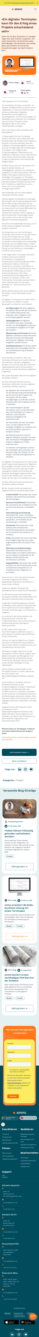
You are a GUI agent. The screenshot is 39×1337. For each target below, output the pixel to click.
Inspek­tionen (25, 1167)
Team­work (5, 1134)
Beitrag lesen (19, 866)
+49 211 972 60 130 (10, 1268)
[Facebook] (22, 93)
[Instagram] (27, 93)
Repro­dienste (6, 1140)
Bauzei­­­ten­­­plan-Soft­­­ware (28, 1140)
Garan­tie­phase (26, 1164)
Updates (5, 1177)
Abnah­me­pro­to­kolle (27, 1148)
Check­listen (25, 1158)
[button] (19, 761)
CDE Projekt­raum (8, 1156)
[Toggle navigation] (35, 9)
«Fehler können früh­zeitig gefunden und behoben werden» (19, 833)
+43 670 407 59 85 (10, 1299)
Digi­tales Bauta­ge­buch (28, 1145)
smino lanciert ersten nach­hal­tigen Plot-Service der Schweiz (19, 977)
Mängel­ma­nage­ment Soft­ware (27, 1135)
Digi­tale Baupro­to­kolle (10, 1143)
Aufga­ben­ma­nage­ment (9, 1159)
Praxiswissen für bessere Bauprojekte (23, 3)
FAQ (3, 1175)
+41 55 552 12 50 (9, 1209)
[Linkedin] (25, 93)
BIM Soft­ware (7, 1153)
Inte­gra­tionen (7, 1137)
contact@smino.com (10, 1203)
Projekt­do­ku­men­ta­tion (28, 1161)
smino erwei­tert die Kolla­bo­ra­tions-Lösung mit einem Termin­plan (19, 908)
